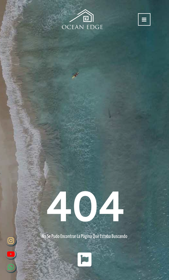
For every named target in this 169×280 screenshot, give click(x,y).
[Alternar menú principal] (144, 19)
